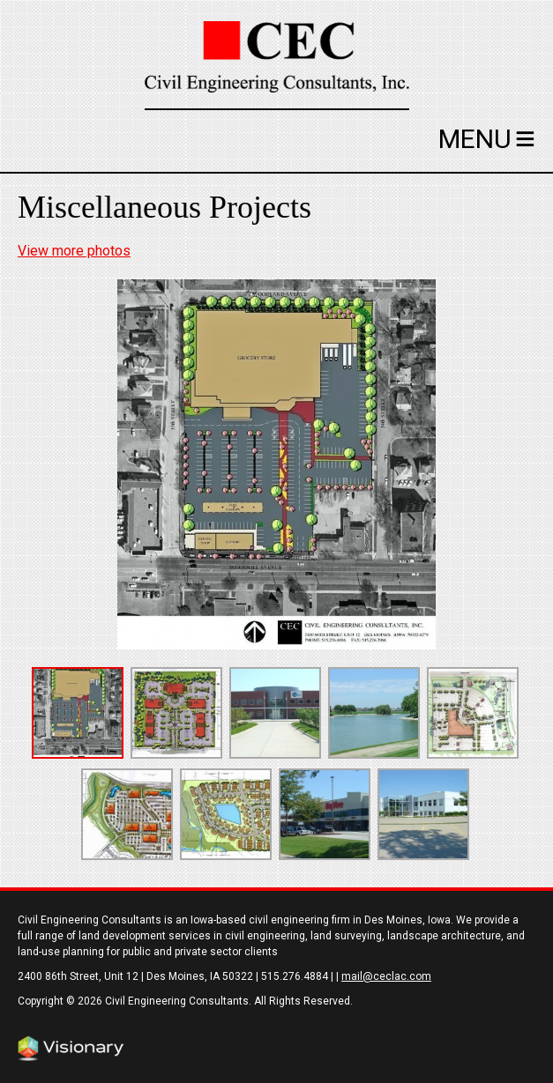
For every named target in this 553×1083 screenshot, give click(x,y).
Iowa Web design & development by (70, 1048)
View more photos (74, 250)
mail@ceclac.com (386, 976)
